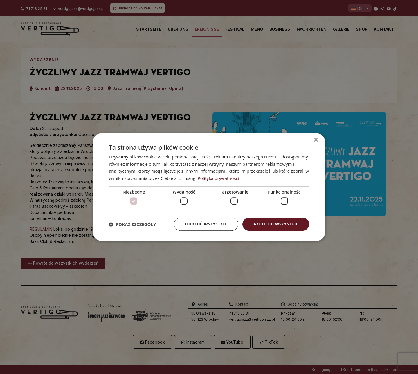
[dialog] (209, 187)
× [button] (316, 140)
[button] (132, 224)
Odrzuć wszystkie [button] (206, 224)
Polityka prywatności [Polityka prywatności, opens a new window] (218, 178)
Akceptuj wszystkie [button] (275, 224)
